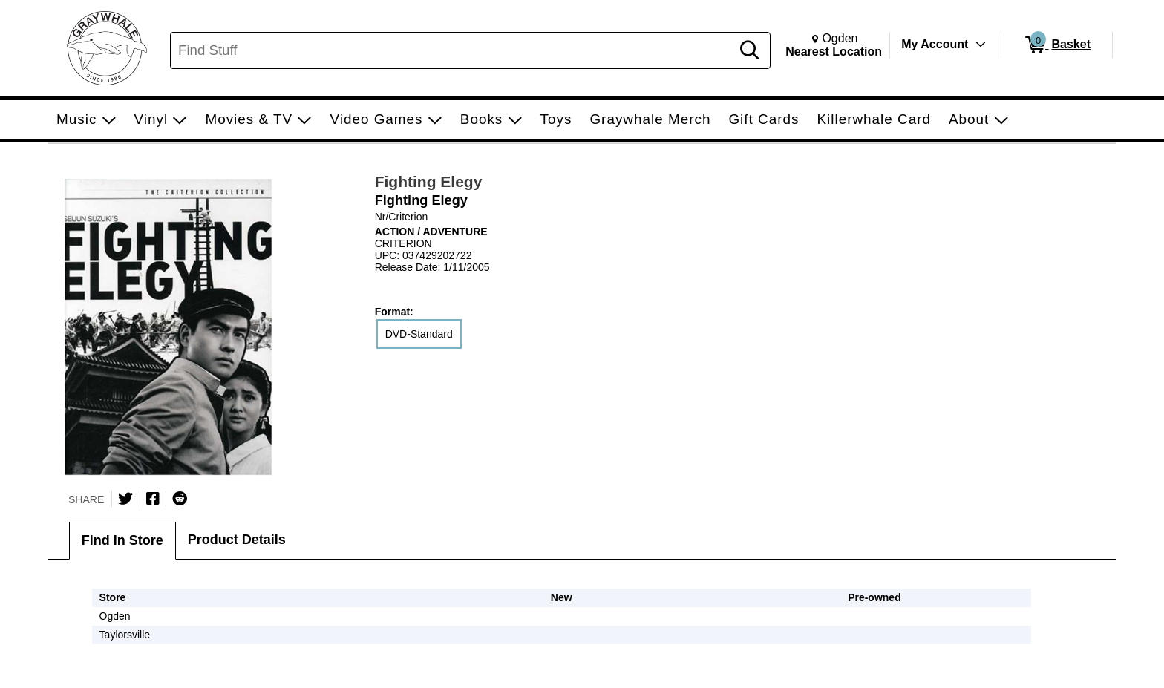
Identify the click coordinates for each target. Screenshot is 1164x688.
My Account (934, 44)
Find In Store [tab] (122, 540)
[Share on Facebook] (153, 498)
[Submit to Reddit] (179, 498)
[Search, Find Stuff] (453, 50)
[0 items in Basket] (1057, 45)
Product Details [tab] (237, 539)
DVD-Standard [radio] (419, 334)
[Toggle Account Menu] (981, 44)
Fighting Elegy (429, 181)
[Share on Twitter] (125, 498)
